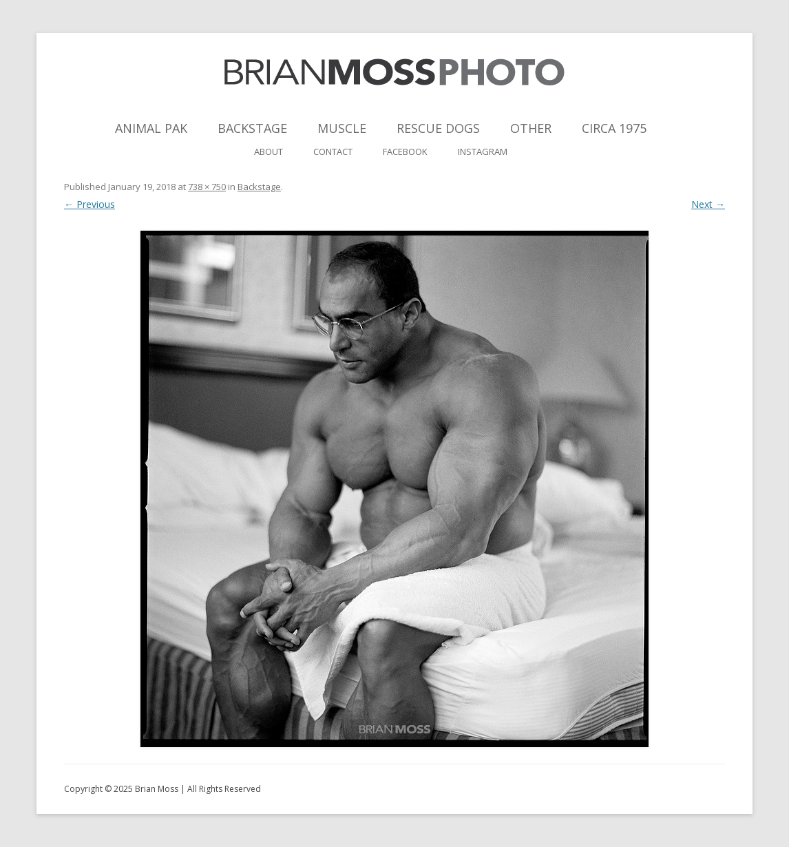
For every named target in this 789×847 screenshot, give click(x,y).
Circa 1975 (614, 128)
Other (530, 128)
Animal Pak (151, 128)
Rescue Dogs (438, 128)
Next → (708, 204)
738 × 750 (207, 186)
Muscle (341, 128)
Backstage (252, 128)
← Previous (89, 204)
